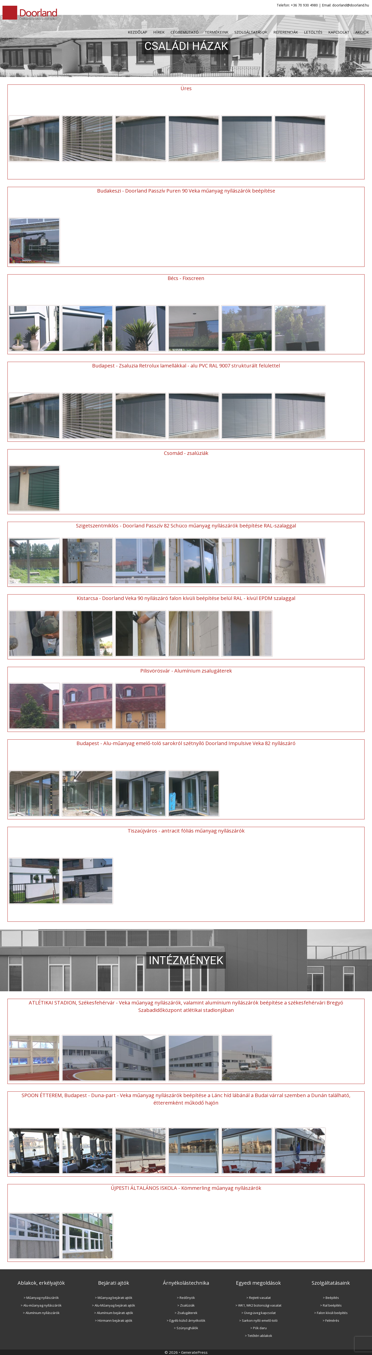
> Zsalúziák (186, 1305)
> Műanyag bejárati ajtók (113, 1297)
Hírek (159, 32)
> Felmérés (331, 1320)
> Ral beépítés (331, 1305)
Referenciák (285, 32)
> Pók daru (258, 1327)
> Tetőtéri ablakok (258, 1335)
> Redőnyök (186, 1297)
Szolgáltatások (250, 32)
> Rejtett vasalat (258, 1297)
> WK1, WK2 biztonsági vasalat (258, 1305)
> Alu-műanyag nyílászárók (41, 1305)
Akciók (362, 32)
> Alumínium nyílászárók (41, 1312)
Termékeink (216, 32)
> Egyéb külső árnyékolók (186, 1320)
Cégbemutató (185, 32)
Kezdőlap (137, 32)
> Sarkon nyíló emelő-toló (258, 1320)
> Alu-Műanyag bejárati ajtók (113, 1305)
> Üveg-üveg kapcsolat (258, 1312)
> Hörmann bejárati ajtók (113, 1320)
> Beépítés (331, 1297)
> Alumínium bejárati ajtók (113, 1312)
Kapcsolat (338, 32)
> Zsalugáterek (186, 1312)
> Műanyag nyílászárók (41, 1297)
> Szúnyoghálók (186, 1327)
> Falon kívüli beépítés (331, 1312)
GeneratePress (194, 1352)
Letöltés (313, 32)
